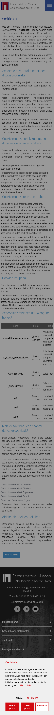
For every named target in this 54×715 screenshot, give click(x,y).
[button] (12, 707)
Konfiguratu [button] (42, 705)
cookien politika (24, 685)
